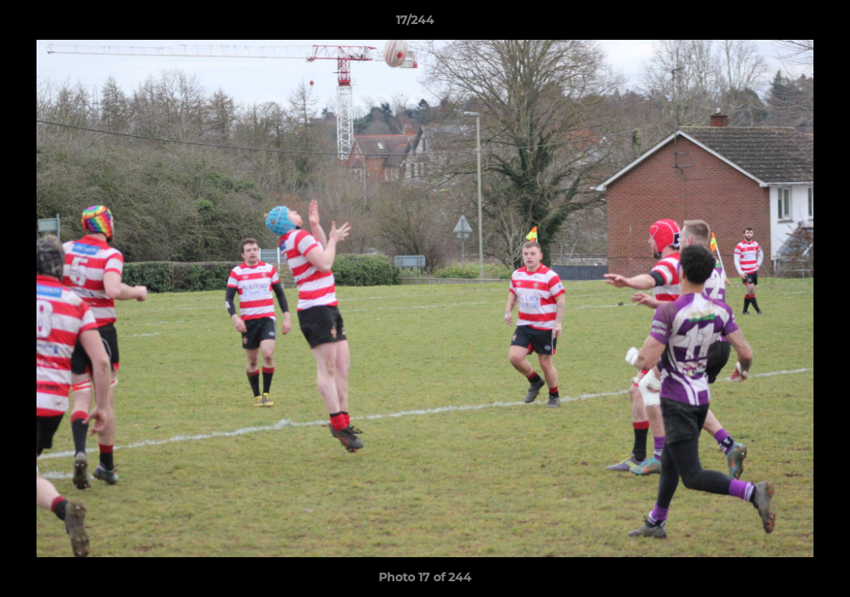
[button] (780, 24)
